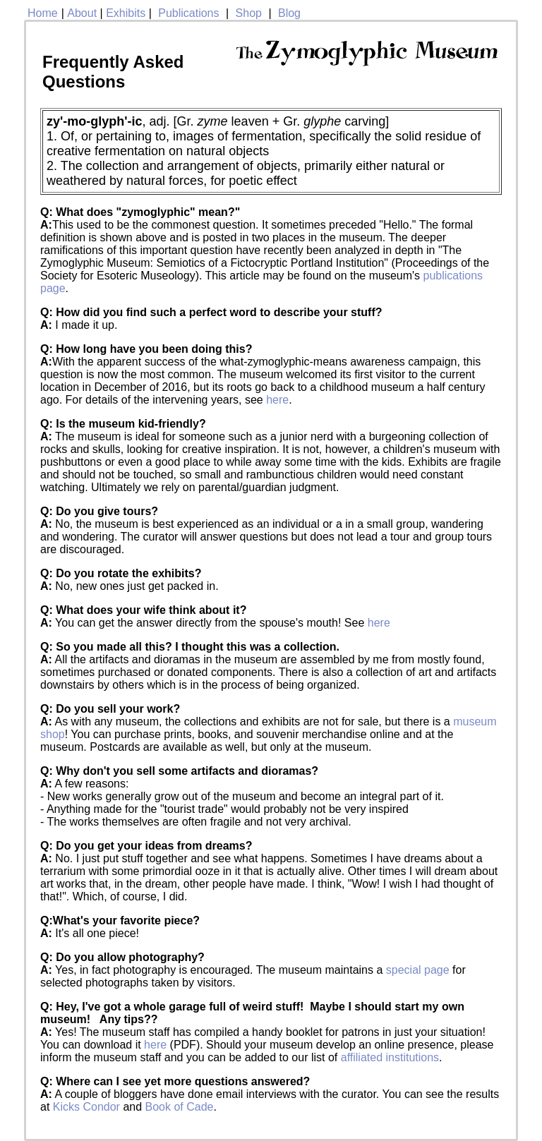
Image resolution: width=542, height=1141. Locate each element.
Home (43, 13)
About (82, 13)
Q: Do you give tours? (99, 511)
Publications (188, 13)
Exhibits (125, 13)
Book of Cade (179, 1107)
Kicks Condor (86, 1107)
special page (418, 970)
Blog (289, 13)
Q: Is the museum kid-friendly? (123, 424)
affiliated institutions (390, 1057)
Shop (249, 13)
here (277, 400)
